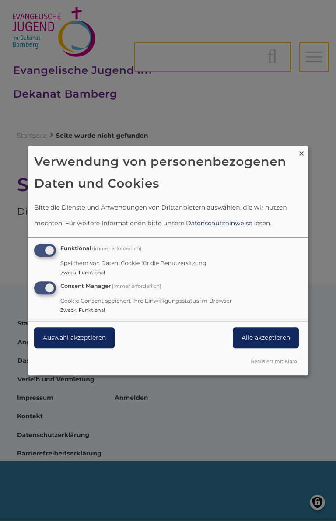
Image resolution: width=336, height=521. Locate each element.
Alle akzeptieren (266, 338)
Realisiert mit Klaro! (274, 361)
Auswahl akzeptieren (74, 338)
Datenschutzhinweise (219, 223)
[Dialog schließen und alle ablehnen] (301, 151)
